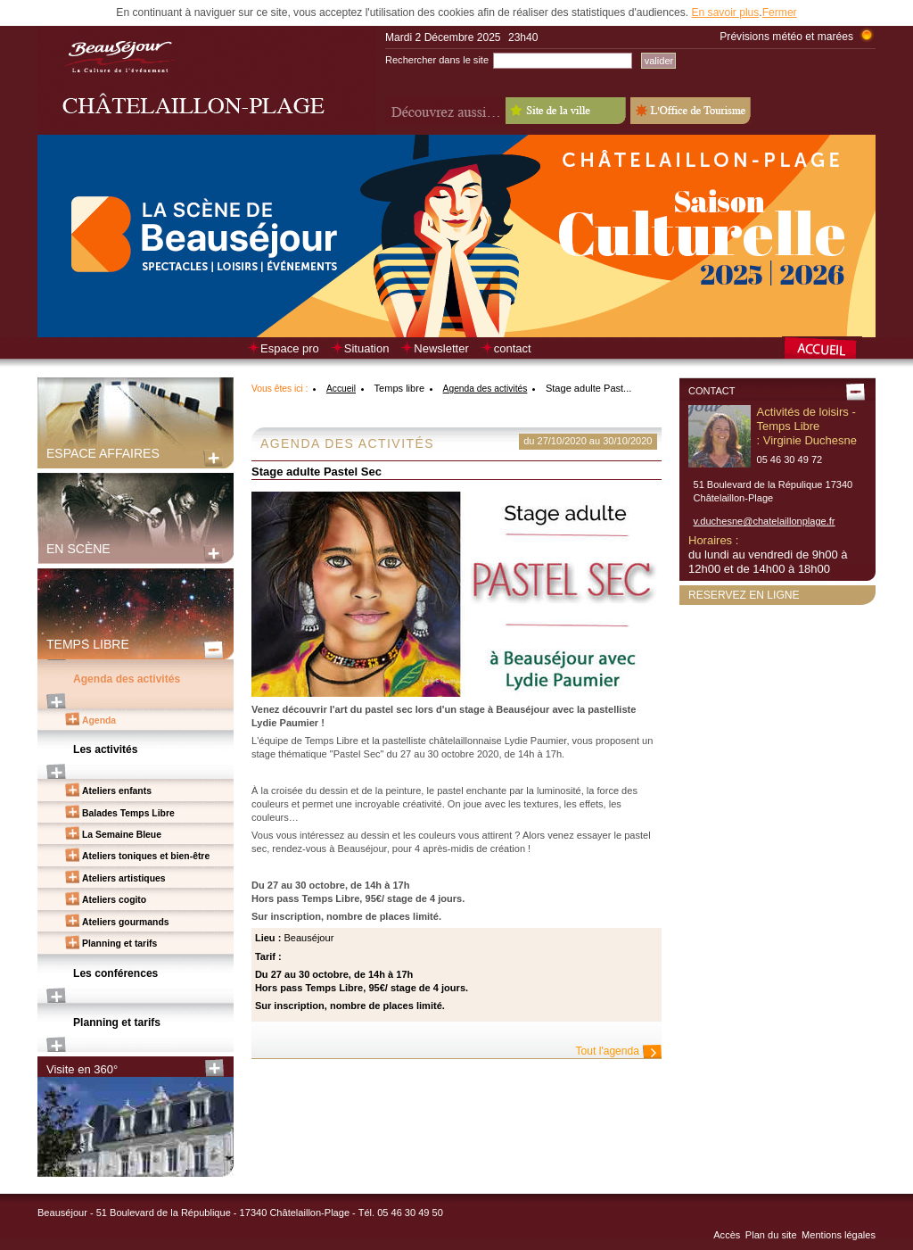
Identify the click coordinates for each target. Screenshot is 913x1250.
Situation (367, 348)
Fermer (779, 12)
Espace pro (289, 348)
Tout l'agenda (607, 1051)
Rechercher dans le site (437, 59)
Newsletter (441, 348)
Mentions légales (839, 1234)
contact (512, 348)
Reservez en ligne (744, 595)
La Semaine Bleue (121, 835)
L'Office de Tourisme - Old (690, 110)
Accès (726, 1234)
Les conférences (115, 973)
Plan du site (771, 1234)
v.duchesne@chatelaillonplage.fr (764, 521)
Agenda (99, 720)
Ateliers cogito (114, 900)
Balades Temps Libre (128, 813)
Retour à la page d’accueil (829, 349)
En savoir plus (725, 12)
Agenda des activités (126, 679)
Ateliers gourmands (125, 922)
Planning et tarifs (119, 943)
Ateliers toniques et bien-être (146, 856)
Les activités (105, 749)
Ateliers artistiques (124, 878)
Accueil (341, 388)
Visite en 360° (82, 1069)
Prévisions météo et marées (786, 36)
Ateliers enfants (117, 791)
